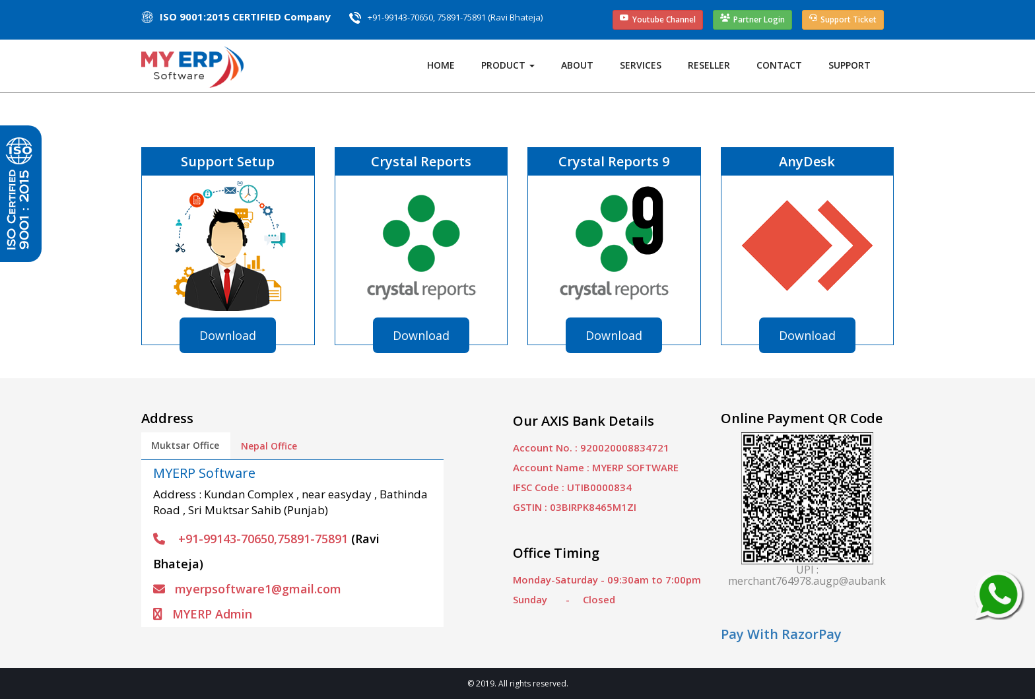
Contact (779, 65)
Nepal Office (269, 446)
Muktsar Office (185, 445)
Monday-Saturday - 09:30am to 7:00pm (607, 579)
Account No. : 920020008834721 (591, 447)
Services (640, 65)
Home (441, 65)
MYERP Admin (202, 614)
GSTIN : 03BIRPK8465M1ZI (574, 507)
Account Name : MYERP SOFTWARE (596, 467)
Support (849, 65)
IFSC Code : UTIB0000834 (572, 487)
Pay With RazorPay (781, 634)
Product (508, 65)
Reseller (709, 65)
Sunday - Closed (564, 599)
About (577, 65)
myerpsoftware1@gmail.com (247, 589)
